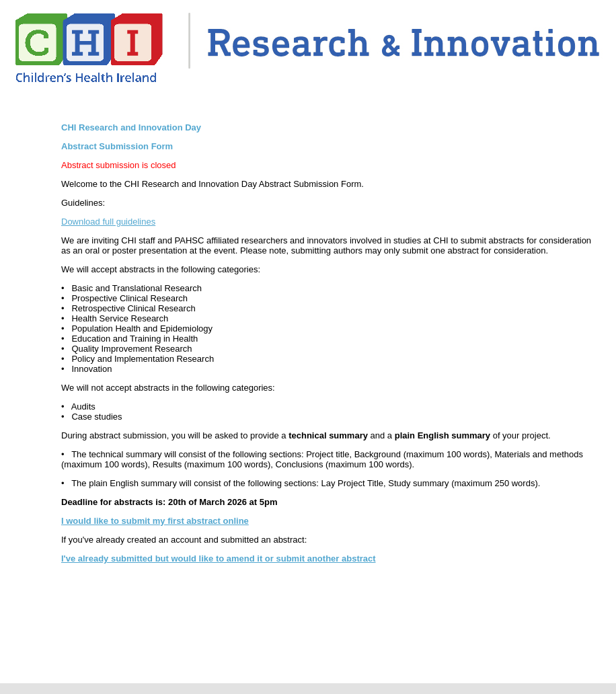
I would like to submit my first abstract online (155, 521)
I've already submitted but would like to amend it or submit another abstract (218, 558)
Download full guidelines (108, 222)
